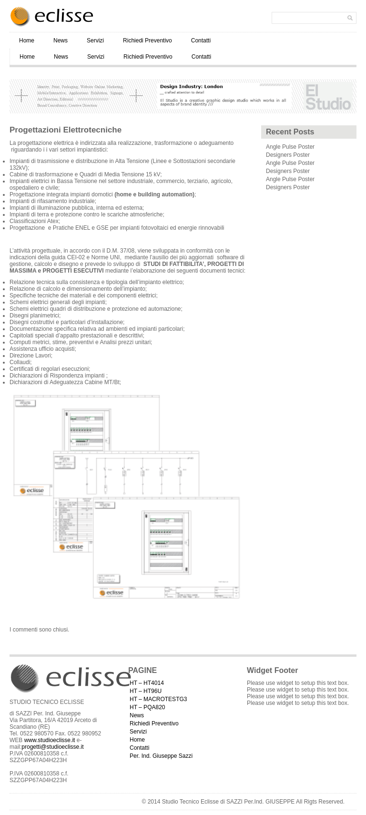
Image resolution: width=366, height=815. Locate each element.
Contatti (201, 40)
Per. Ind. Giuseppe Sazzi (161, 756)
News (60, 40)
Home (26, 40)
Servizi (95, 40)
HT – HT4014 (147, 683)
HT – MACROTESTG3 (158, 699)
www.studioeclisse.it (49, 740)
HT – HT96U (146, 691)
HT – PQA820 (147, 707)
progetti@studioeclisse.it (52, 747)
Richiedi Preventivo (147, 40)
